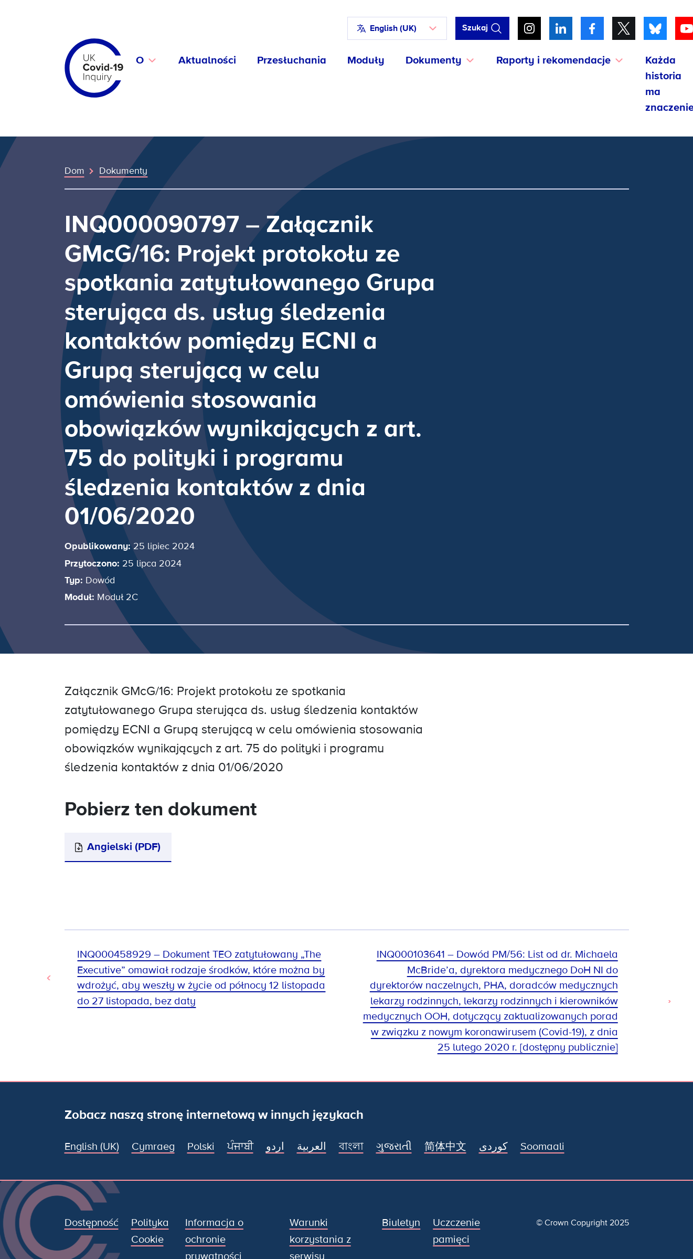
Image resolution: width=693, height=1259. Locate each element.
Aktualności (207, 60)
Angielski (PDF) (124, 847)
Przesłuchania (291, 60)
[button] (397, 28)
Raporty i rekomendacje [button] (553, 60)
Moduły (366, 60)
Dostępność (92, 1222)
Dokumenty (123, 170)
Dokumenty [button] (434, 60)
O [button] (140, 60)
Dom (74, 170)
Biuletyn (401, 1222)
